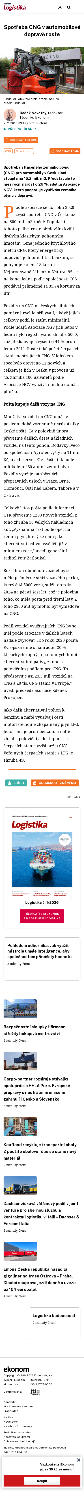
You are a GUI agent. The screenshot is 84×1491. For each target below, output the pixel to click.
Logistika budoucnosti (55, 1315)
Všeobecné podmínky (18, 1426)
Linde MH (19, 103)
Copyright (10, 1375)
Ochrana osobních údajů (19, 1441)
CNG (8, 151)
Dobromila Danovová (52, 1447)
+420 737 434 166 (15, 1452)
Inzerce (8, 1447)
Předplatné (11, 1411)
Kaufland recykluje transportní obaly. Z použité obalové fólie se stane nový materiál (41, 1151)
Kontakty (9, 1402)
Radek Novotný (33, 113)
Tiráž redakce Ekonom (18, 1406)
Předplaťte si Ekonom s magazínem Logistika (42, 916)
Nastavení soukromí (17, 1436)
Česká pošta (24, 151)
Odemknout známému (57, 783)
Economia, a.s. (43, 1375)
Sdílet (19, 783)
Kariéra (8, 1417)
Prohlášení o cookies (17, 1432)
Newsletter (11, 1421)
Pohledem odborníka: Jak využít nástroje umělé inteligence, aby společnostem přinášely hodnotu (39, 951)
